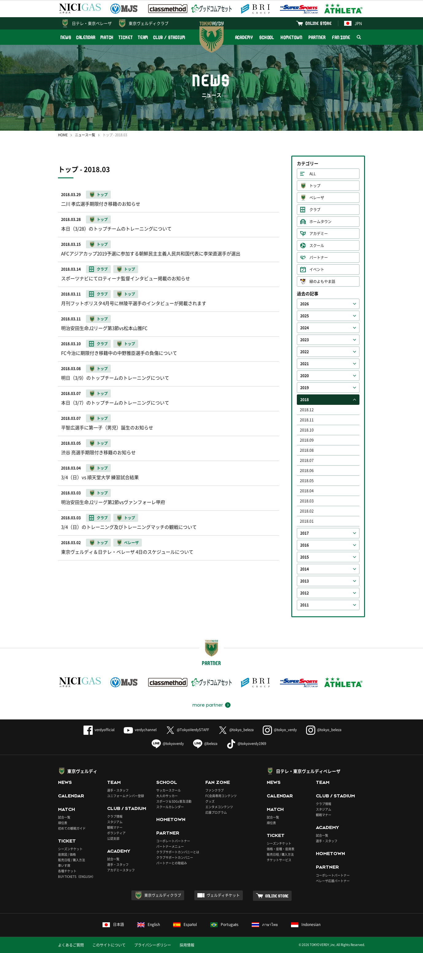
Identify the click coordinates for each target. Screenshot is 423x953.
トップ (314, 185)
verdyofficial (98, 729)
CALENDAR (85, 37)
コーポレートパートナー (173, 841)
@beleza (205, 743)
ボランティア (116, 833)
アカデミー (318, 233)
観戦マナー (114, 827)
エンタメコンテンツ (219, 806)
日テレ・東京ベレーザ (92, 23)
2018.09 (307, 440)
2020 (304, 375)
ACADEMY (244, 37)
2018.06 (307, 470)
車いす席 (64, 865)
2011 (304, 605)
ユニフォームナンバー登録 (125, 795)
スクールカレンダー (170, 806)
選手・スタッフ (118, 790)
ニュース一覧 (85, 135)
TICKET (125, 37)
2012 (304, 593)
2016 (304, 545)
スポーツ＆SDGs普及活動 (174, 801)
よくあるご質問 (71, 945)
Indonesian (305, 924)
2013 (304, 581)
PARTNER (317, 37)
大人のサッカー (167, 795)
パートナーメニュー (170, 846)
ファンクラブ (214, 790)
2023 (304, 340)
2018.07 (307, 460)
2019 (304, 387)
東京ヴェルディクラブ (149, 23)
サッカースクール (168, 790)
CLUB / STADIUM (169, 37)
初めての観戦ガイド (72, 828)
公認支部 (113, 838)
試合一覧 (64, 817)
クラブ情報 (114, 816)
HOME (63, 135)
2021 (304, 363)
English (148, 924)
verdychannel (140, 729)
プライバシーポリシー (152, 945)
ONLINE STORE (318, 23)
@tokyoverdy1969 (246, 743)
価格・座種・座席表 (280, 848)
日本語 (113, 924)
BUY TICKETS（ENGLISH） (76, 876)
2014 (304, 569)
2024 (304, 328)
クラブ (314, 209)
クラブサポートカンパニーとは (177, 852)
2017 (304, 533)
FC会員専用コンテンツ (221, 795)
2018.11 (307, 420)
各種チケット (67, 871)
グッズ (210, 801)
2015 (304, 557)
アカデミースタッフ (121, 870)
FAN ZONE (341, 37)
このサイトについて (109, 945)
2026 (304, 304)
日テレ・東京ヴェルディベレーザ (308, 771)
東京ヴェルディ (82, 771)
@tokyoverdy (168, 743)
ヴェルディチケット (223, 895)
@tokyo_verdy (280, 729)
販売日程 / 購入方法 (71, 860)
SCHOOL (266, 37)
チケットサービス (279, 860)
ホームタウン (320, 221)
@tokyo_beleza (236, 729)
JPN (353, 23)
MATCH (107, 37)
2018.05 (307, 480)
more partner (207, 705)
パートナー (318, 257)
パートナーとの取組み (171, 863)
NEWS (65, 37)
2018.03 (307, 501)
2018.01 (307, 521)
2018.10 (307, 430)
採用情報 (187, 945)
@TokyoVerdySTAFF (187, 729)
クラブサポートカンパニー (174, 857)
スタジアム (114, 821)
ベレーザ (316, 197)
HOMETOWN (291, 37)
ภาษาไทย (265, 924)
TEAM (143, 37)
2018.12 (307, 410)
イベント (316, 269)
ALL (312, 173)
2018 (304, 399)
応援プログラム (216, 812)
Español (185, 924)
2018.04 (307, 491)
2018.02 (307, 511)
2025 (304, 316)
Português (224, 924)
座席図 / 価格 (67, 854)
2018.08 (307, 450)
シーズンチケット (70, 848)
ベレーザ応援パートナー (333, 880)
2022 (304, 351)
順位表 (62, 822)
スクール (316, 245)
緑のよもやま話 (322, 281)
